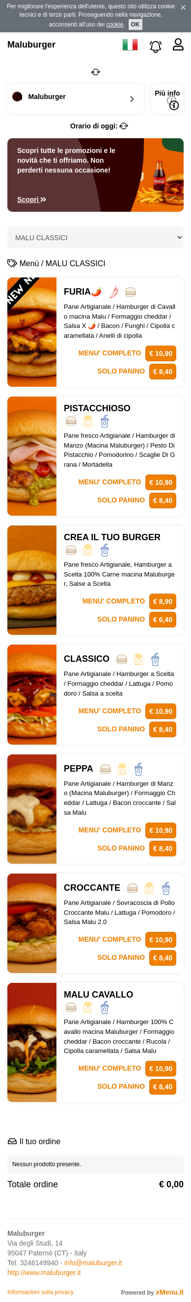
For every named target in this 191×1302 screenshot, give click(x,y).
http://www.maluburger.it (44, 1273)
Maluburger (31, 45)
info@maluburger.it (93, 1263)
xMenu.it (170, 1292)
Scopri (32, 199)
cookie (115, 24)
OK (135, 24)
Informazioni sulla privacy (40, 1292)
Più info (167, 99)
